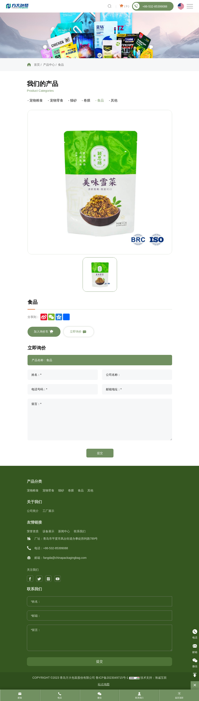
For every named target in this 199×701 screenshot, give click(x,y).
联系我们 (80, 531)
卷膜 (87, 100)
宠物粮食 (36, 100)
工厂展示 (48, 511)
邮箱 (20, 698)
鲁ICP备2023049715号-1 (112, 677)
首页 (37, 64)
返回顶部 (179, 698)
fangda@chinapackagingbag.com (65, 557)
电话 (60, 698)
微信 (99, 698)
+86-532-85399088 (150, 6)
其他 (114, 100)
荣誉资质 (33, 531)
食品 (61, 64)
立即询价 (78, 332)
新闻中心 (64, 531)
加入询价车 (43, 332)
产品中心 (49, 64)
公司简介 (33, 511)
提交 (100, 453)
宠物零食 (56, 100)
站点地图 (104, 684)
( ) (124, 6)
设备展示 (48, 531)
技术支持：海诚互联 (153, 677)
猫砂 (73, 100)
